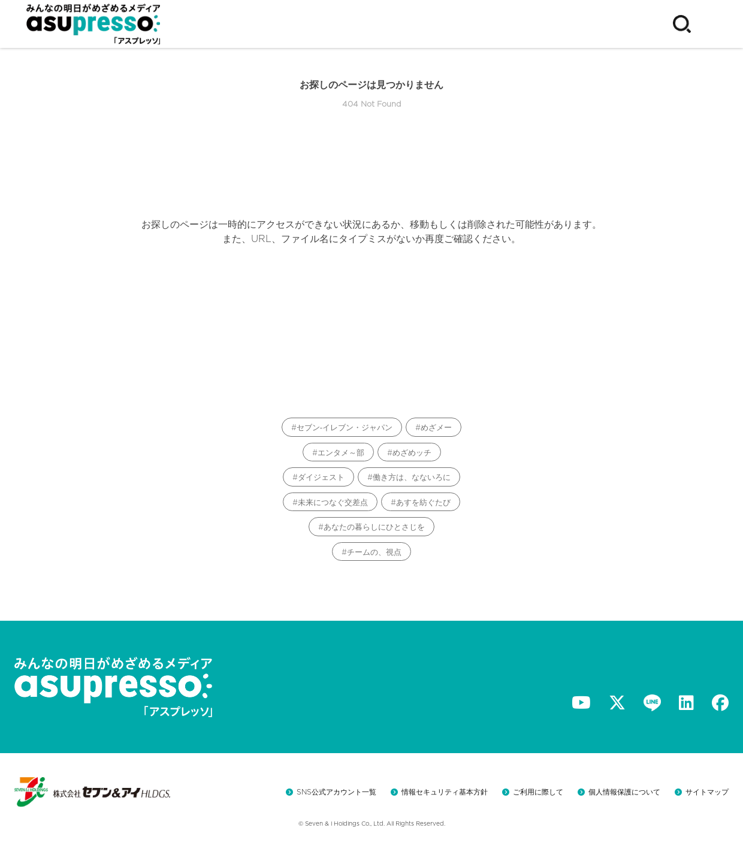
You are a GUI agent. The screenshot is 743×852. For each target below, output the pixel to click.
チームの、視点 (374, 552)
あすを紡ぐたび (423, 502)
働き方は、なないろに (412, 477)
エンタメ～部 (341, 452)
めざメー (436, 427)
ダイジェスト (321, 477)
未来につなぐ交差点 (333, 502)
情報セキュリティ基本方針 (444, 791)
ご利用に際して (538, 791)
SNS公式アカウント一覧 (336, 791)
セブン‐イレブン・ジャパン (344, 427)
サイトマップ (707, 791)
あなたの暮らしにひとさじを (374, 526)
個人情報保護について (624, 791)
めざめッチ (411, 452)
